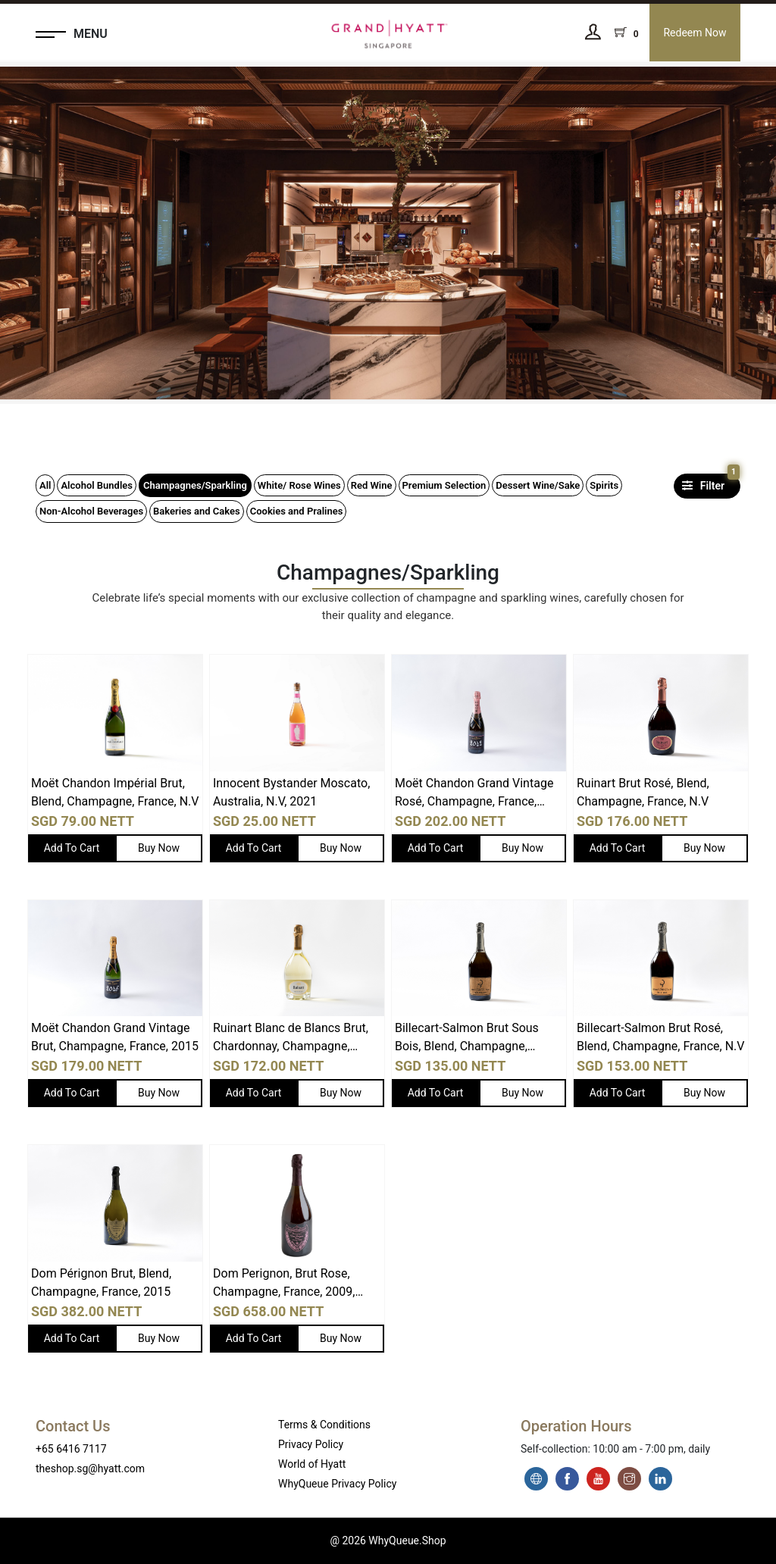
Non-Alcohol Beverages (91, 511)
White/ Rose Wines (299, 485)
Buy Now (159, 848)
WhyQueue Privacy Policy (337, 1484)
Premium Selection (444, 485)
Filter (709, 483)
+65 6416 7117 (71, 1449)
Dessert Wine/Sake (538, 485)
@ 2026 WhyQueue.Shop (388, 1540)
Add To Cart (72, 848)
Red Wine (372, 485)
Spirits (604, 485)
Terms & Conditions (324, 1425)
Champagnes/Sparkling (195, 485)
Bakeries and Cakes (196, 511)
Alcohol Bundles (97, 485)
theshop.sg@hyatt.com (90, 1468)
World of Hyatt (312, 1464)
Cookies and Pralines (296, 511)
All (45, 485)
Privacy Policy (310, 1444)
